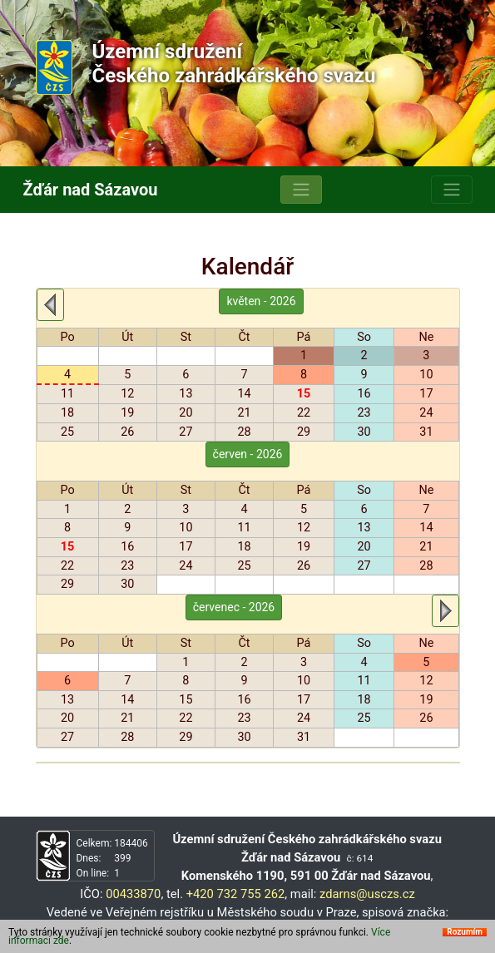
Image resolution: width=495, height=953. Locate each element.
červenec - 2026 (234, 607)
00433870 (133, 893)
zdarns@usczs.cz (367, 893)
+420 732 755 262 (235, 893)
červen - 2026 (248, 454)
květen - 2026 (260, 301)
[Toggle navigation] (301, 189)
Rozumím (465, 932)
